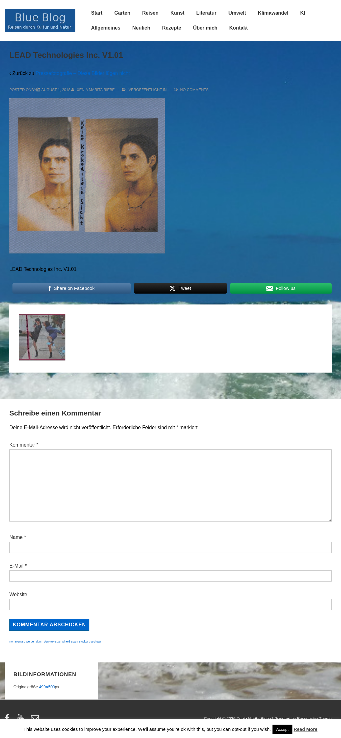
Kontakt (238, 27)
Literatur (206, 13)
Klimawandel (273, 13)
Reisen (150, 13)
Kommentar (23, 445)
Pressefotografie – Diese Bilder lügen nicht (83, 73)
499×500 (47, 687)
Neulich (141, 27)
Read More (306, 729)
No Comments (194, 90)
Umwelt (237, 13)
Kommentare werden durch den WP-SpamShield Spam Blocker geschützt (55, 641)
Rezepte (171, 27)
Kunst (177, 13)
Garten (122, 13)
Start (96, 13)
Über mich (205, 27)
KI (302, 13)
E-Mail (16, 566)
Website (18, 594)
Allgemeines (105, 27)
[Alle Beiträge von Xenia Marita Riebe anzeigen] (93, 90)
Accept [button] (282, 729)
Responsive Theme (314, 718)
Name (16, 537)
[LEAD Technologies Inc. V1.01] (55, 90)
